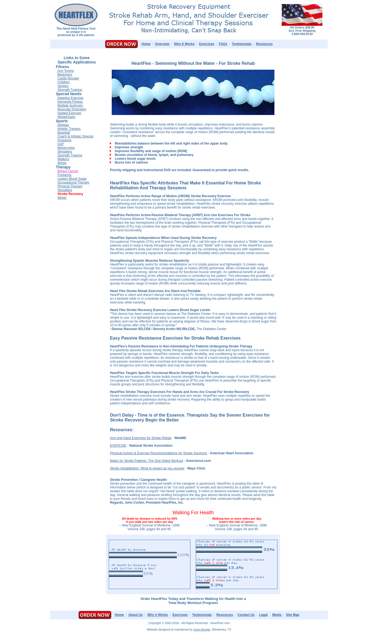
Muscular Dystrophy (71, 109)
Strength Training (69, 90)
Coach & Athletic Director (75, 136)
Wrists (61, 163)
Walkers (63, 159)
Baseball (63, 133)
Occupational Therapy (73, 182)
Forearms (64, 140)
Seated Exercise (69, 113)
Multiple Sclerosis (70, 105)
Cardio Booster (68, 78)
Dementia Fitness (70, 102)
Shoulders (64, 152)
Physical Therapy (69, 186)
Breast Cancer (67, 171)
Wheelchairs (66, 117)
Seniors (63, 86)
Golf (60, 144)
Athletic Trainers (69, 129)
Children (63, 82)
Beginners (64, 74)
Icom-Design (202, 629)
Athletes (63, 125)
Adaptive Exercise (70, 98)
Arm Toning (65, 71)
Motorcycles (66, 148)
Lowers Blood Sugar (72, 179)
